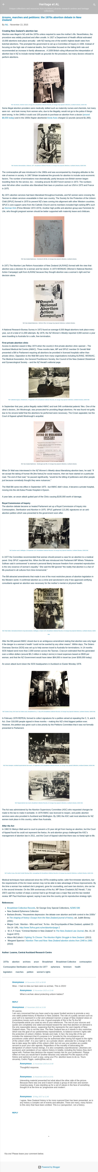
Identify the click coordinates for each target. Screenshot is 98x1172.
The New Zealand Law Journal (70, 931)
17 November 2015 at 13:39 (35, 1007)
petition (30, 972)
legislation (7, 972)
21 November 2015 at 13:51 (43, 1077)
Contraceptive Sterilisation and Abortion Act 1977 (25, 967)
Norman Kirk (10, 208)
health (78, 967)
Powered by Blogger (49, 1167)
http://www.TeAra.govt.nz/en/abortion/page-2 (40, 927)
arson (36, 962)
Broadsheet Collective (66, 962)
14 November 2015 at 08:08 (35, 982)
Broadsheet (47, 962)
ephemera (55, 967)
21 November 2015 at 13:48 (43, 990)
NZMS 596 (75, 908)
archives (26, 962)
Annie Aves (52, 118)
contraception (85, 962)
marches (19, 972)
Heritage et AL (49, 4)
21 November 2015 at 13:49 (43, 1064)
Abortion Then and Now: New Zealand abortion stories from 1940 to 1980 (59, 941)
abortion (16, 962)
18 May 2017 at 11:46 (41, 1097)
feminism (67, 967)
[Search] (94, 5)
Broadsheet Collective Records (21, 908)
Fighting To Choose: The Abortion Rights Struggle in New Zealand (54, 937)
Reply (15, 1002)
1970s (6, 962)
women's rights (43, 972)
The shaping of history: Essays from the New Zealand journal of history (41, 918)
